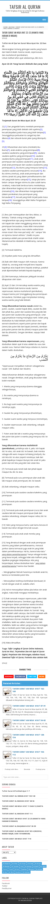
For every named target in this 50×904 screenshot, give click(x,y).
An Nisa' (12, 27)
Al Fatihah (26, 872)
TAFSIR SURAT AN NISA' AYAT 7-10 (16, 839)
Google (9, 676)
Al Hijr (5, 872)
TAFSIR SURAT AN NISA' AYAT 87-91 (29, 706)
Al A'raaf (30, 863)
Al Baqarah (6, 863)
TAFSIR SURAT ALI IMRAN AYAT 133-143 (18, 796)
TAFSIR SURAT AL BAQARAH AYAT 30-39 (19, 826)
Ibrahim (18, 872)
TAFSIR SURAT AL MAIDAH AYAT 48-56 (18, 801)
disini (40, 58)
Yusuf (11, 869)
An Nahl (43, 866)
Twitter (32, 676)
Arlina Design (26, 900)
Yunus (5, 869)
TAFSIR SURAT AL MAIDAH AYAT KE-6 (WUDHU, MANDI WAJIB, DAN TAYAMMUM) (22, 832)
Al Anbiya (28, 866)
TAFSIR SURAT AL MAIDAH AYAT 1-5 (17, 813)
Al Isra (17, 869)
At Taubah (15, 866)
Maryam (31, 869)
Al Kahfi (36, 866)
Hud (21, 866)
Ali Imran (22, 863)
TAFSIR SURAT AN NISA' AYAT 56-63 (29, 720)
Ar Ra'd (11, 872)
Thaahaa (24, 869)
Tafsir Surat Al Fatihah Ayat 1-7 (15, 791)
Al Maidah (6, 866)
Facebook (20, 676)
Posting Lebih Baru (11, 769)
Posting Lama (40, 769)
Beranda (27, 769)
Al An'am (38, 863)
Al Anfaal (39, 869)
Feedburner (7, 888)
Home (5, 27)
